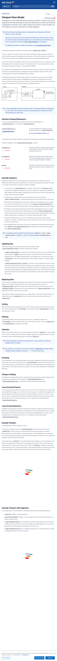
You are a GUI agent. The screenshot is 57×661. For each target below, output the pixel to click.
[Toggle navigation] (54, 2)
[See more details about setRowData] (3, 159)
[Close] (54, 653)
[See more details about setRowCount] (3, 150)
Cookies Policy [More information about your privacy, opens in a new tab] (25, 654)
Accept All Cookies (39, 657)
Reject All (50, 657)
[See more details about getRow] (3, 168)
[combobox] (50, 14)
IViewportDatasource (8, 131)
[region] (28, 656)
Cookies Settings (6, 657)
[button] (33, 6)
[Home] (8, 2)
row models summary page (43, 45)
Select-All (39, 348)
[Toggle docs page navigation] (6, 6)
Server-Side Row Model (31, 42)
